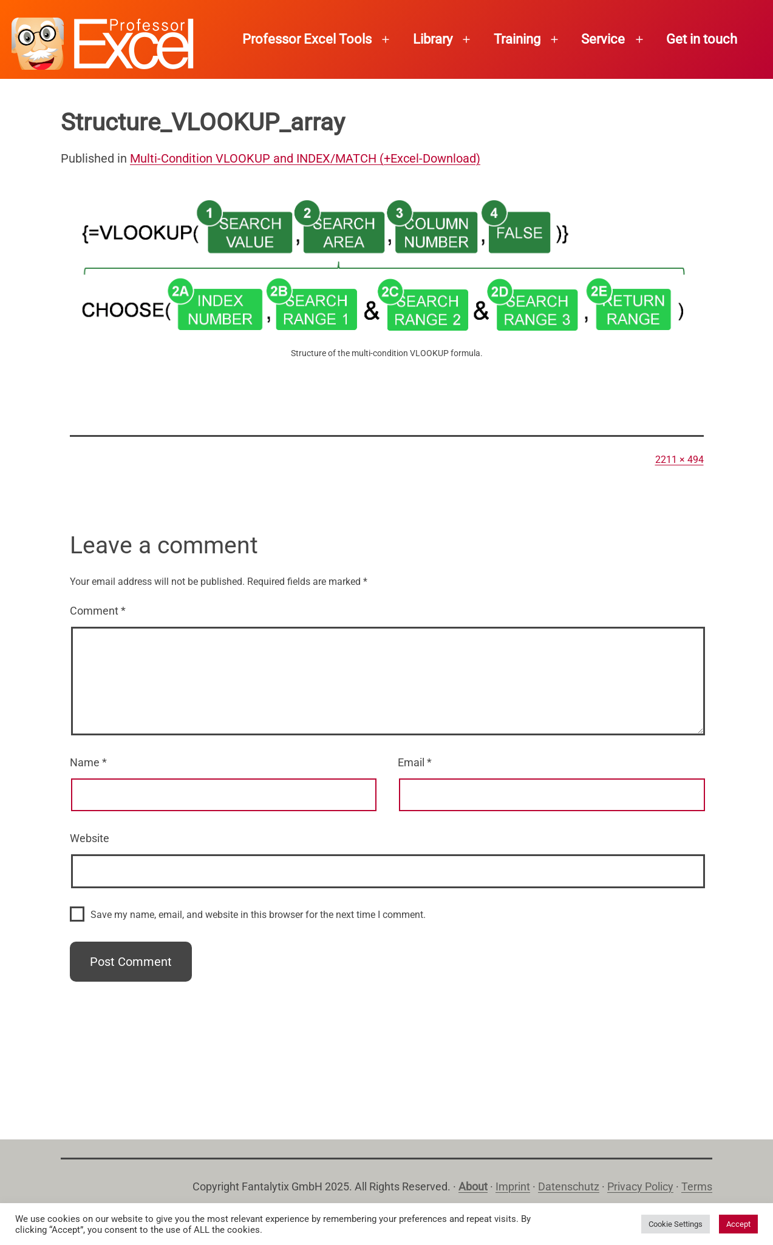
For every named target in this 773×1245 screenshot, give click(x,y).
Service (603, 39)
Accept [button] (738, 1224)
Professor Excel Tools (307, 39)
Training (517, 39)
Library (432, 39)
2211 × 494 (679, 459)
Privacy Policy (640, 1186)
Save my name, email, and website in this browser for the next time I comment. (258, 914)
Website (89, 838)
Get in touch (701, 39)
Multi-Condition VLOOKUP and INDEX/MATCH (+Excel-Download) (305, 158)
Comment (98, 610)
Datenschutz (568, 1186)
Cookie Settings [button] (676, 1224)
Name (88, 762)
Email (415, 762)
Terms (696, 1186)
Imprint (512, 1186)
